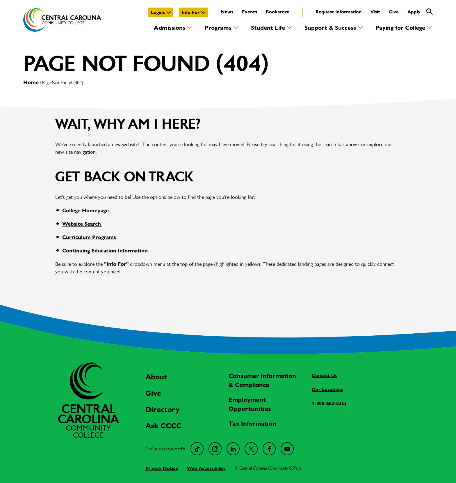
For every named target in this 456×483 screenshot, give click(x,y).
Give (394, 11)
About (156, 376)
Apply (414, 11)
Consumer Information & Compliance (262, 380)
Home (31, 82)
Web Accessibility (206, 468)
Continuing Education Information (105, 250)
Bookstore (277, 11)
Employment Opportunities (250, 404)
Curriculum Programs (89, 236)
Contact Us (324, 375)
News (227, 11)
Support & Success (330, 27)
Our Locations (327, 389)
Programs (218, 27)
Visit (375, 11)
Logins (158, 12)
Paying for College (400, 27)
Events (249, 11)
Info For (191, 12)
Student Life (268, 27)
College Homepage (85, 210)
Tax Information (252, 423)
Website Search (82, 223)
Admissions (169, 27)
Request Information (339, 11)
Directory (162, 409)
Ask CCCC (163, 425)
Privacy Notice (161, 468)
